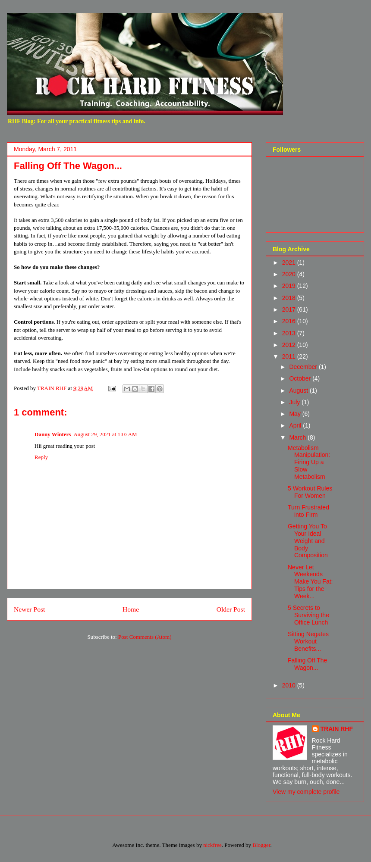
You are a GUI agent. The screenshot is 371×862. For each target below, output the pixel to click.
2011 (289, 356)
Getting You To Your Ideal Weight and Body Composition (308, 541)
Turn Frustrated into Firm (308, 511)
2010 (289, 685)
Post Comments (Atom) (145, 637)
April (296, 425)
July (295, 402)
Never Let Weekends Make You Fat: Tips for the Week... (310, 582)
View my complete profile (306, 791)
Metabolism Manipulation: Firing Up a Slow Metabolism (309, 462)
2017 (289, 309)
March (298, 437)
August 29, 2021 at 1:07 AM (105, 434)
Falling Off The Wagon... (307, 664)
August (299, 390)
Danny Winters (53, 434)
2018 (289, 297)
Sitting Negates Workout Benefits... (308, 641)
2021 (289, 262)
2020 (289, 274)
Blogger (261, 845)
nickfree (212, 845)
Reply (41, 457)
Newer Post (29, 609)
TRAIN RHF (337, 728)
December (303, 366)
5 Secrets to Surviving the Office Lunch (308, 615)
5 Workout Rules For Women (310, 492)
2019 (289, 285)
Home (131, 609)
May (295, 413)
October (300, 378)
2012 (289, 344)
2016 (289, 321)
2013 (289, 333)
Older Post (231, 609)
